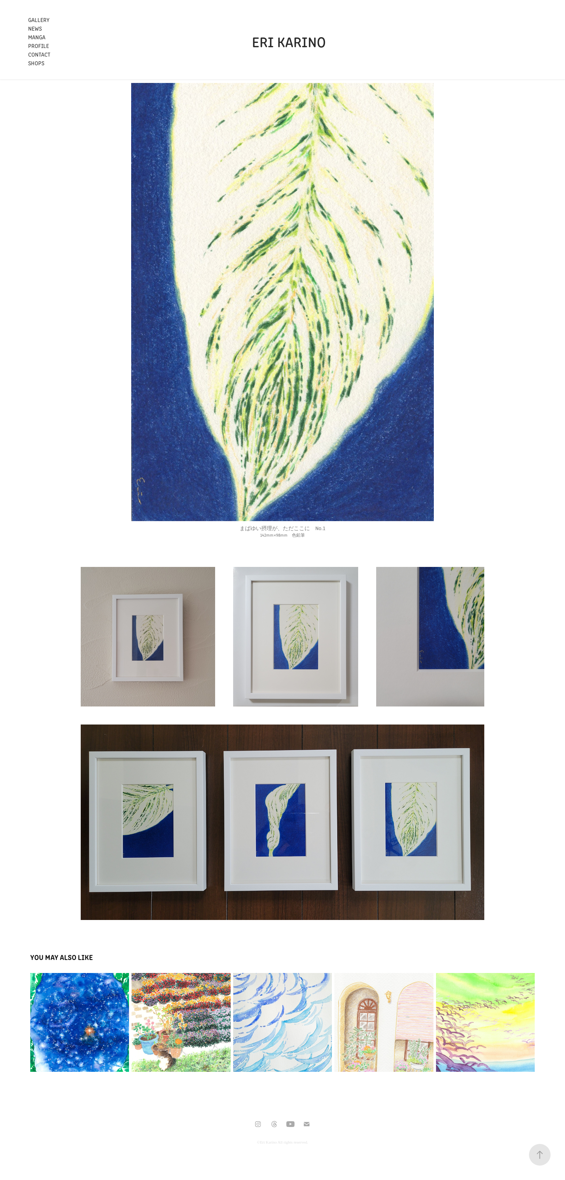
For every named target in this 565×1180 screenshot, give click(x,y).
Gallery (38, 19)
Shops (36, 63)
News (35, 28)
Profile (38, 45)
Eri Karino (289, 41)
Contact (39, 54)
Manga (36, 37)
